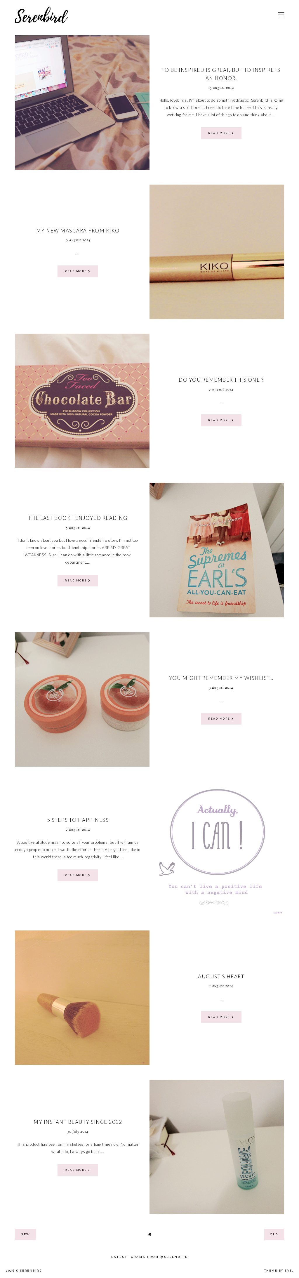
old (274, 1234)
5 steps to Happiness (78, 820)
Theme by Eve (278, 1270)
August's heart (221, 976)
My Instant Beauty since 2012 (78, 1122)
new (25, 1234)
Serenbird (31, 1270)
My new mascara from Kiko (78, 231)
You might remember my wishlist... (221, 678)
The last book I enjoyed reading (78, 518)
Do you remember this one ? (221, 380)
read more (221, 133)
